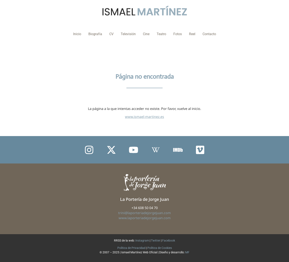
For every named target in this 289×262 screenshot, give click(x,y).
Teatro (161, 30)
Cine (146, 30)
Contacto (209, 30)
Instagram (142, 240)
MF (187, 252)
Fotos (177, 30)
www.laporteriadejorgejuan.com (145, 218)
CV (111, 30)
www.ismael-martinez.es (144, 116)
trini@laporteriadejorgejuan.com (144, 213)
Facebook (168, 240)
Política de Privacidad (131, 248)
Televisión (128, 30)
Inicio (77, 30)
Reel (192, 30)
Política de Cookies (159, 248)
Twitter (155, 240)
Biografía (95, 30)
